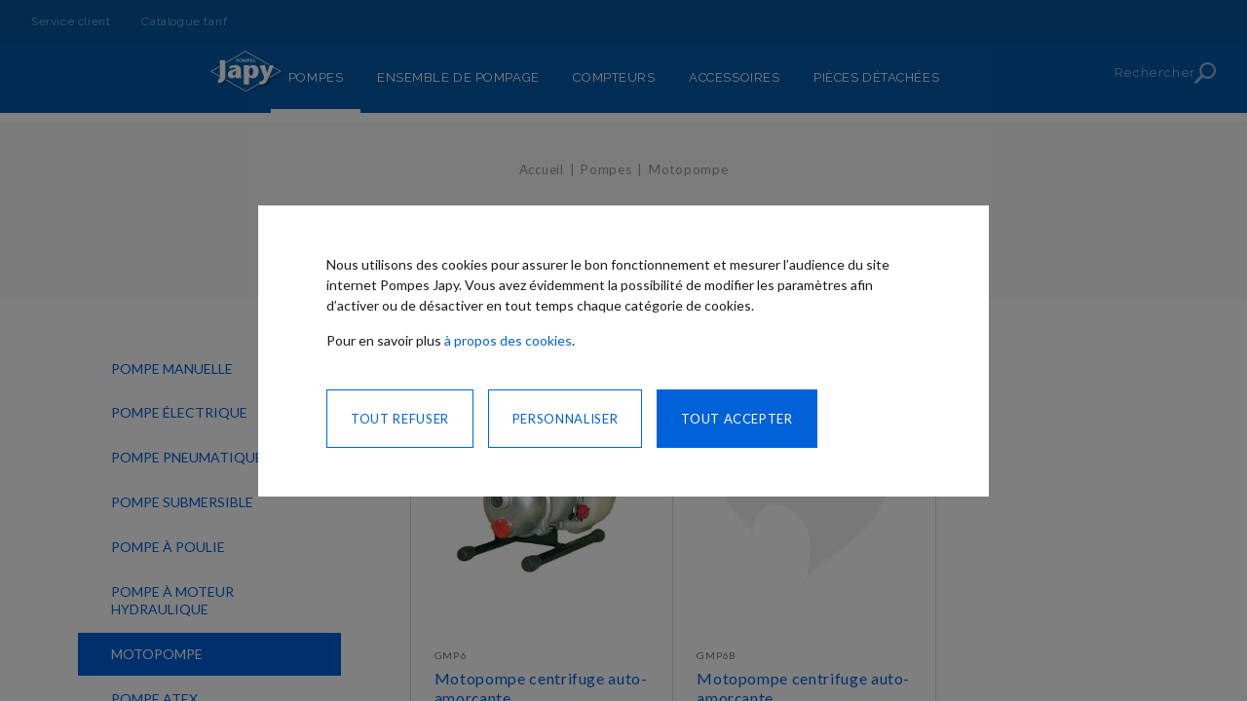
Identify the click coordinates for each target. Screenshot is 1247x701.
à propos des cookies (508, 340)
